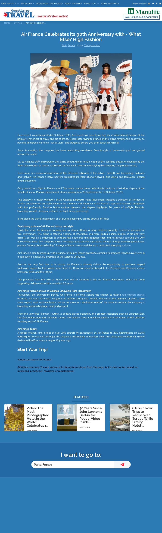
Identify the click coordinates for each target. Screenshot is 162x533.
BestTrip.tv (113, 3)
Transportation (92, 45)
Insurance (77, 3)
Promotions (42, 3)
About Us (11, 3)
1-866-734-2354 (139, 3)
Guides (67, 3)
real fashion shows (133, 294)
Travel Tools (89, 3)
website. (126, 245)
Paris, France (68, 45)
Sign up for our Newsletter (141, 17)
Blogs (104, 3)
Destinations (56, 3)
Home (3, 3)
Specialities (26, 3)
